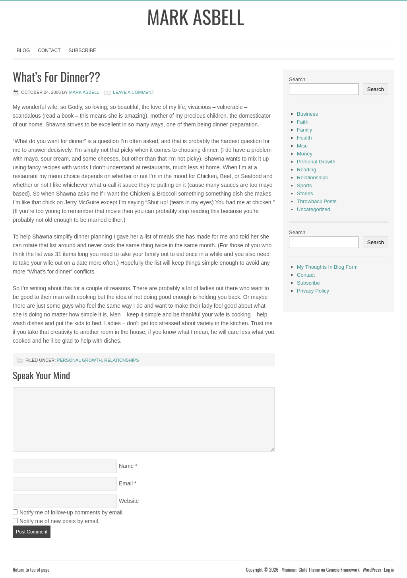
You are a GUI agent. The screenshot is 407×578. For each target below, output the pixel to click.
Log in (389, 569)
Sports (304, 185)
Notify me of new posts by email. (59, 521)
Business (307, 114)
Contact (49, 50)
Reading (306, 170)
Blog (23, 50)
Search (297, 79)
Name (126, 466)
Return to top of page (31, 569)
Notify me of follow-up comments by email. (71, 512)
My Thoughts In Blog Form (327, 267)
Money (304, 154)
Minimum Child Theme (300, 569)
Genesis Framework (343, 569)
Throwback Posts (317, 201)
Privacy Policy (313, 291)
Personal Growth (79, 360)
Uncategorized (313, 209)
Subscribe (82, 50)
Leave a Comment (133, 92)
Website (129, 501)
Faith (302, 122)
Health (304, 138)
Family (304, 130)
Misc (302, 146)
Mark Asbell (195, 16)
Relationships (121, 360)
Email (126, 483)
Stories (305, 193)
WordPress (371, 569)
